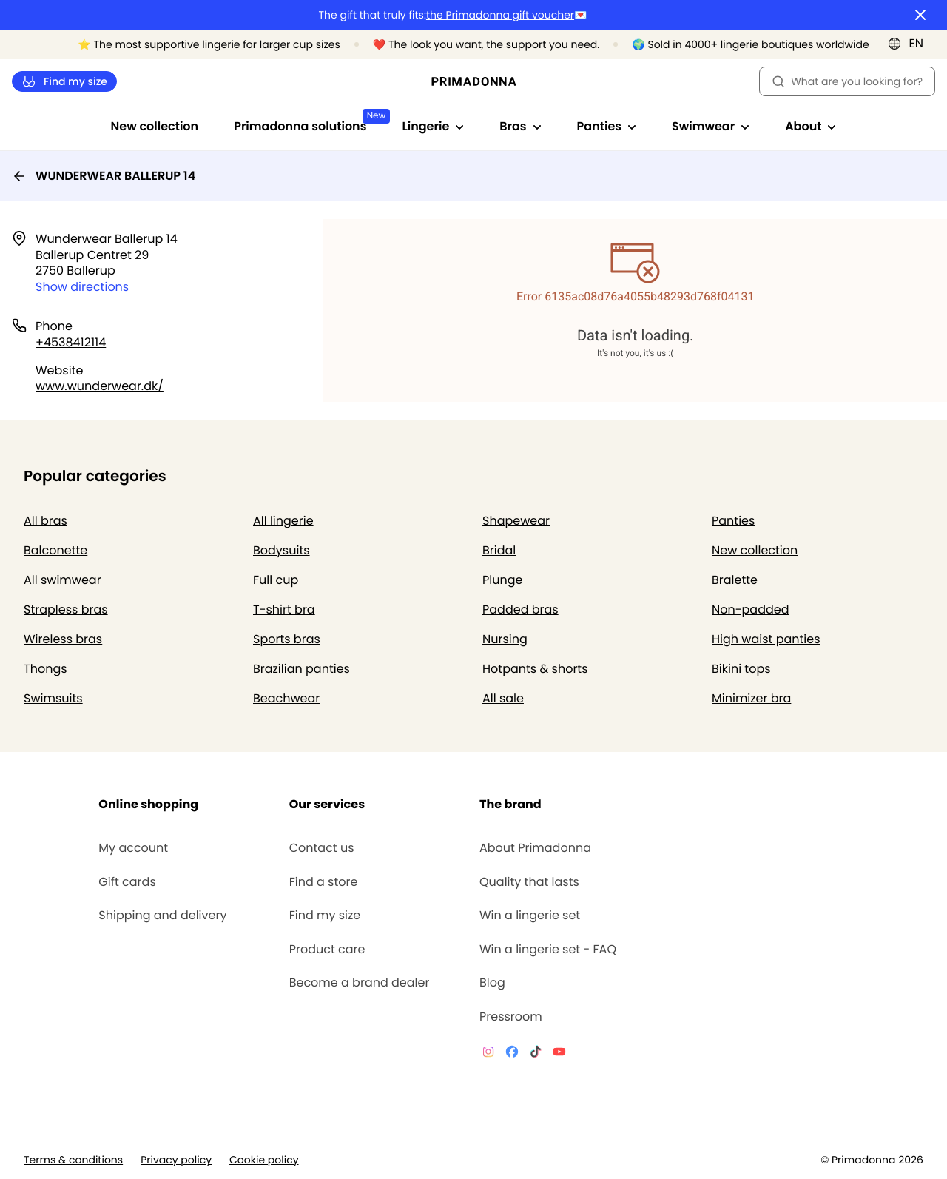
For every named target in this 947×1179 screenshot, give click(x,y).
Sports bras (286, 639)
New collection (155, 126)
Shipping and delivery (162, 915)
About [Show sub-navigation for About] (810, 126)
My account (133, 848)
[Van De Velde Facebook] (512, 1054)
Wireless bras (63, 639)
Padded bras (520, 609)
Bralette (735, 579)
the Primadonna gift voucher (500, 15)
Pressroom (510, 1017)
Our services (327, 804)
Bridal (499, 550)
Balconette (55, 550)
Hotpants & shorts (535, 668)
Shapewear (516, 520)
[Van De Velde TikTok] (536, 1054)
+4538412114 (71, 342)
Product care (327, 949)
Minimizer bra (751, 698)
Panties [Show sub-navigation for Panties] (606, 126)
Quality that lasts (529, 882)
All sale (503, 698)
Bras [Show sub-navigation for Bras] (520, 126)
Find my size (64, 82)
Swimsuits (53, 698)
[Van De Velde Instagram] (488, 1054)
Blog (492, 983)
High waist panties (766, 639)
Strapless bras (66, 609)
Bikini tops (741, 668)
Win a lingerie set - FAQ (547, 949)
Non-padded (750, 609)
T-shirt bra (284, 609)
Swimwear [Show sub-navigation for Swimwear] (710, 126)
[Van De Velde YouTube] (559, 1054)
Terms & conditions (73, 1160)
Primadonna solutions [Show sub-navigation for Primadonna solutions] (309, 122)
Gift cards (126, 882)
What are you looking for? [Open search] (847, 81)
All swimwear (62, 579)
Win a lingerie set (529, 915)
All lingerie (283, 520)
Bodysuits (281, 550)
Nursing (505, 639)
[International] (910, 44)
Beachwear (286, 698)
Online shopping (148, 804)
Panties (733, 520)
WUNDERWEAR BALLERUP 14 (103, 175)
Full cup (275, 579)
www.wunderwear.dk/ (100, 385)
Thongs (45, 668)
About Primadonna (535, 848)
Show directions (82, 286)
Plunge (502, 579)
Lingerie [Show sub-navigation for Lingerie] (433, 126)
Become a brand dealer (359, 983)
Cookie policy (264, 1160)
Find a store (323, 882)
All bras (45, 520)
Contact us (321, 848)
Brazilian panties (301, 668)
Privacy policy (176, 1160)
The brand (510, 804)
